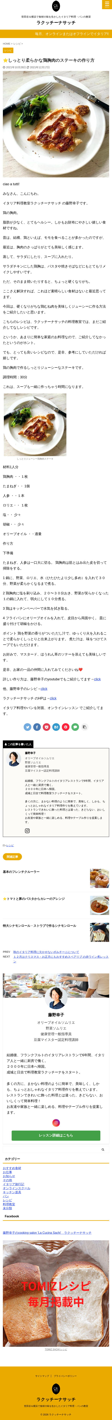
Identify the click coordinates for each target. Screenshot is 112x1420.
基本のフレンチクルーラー (21, 871)
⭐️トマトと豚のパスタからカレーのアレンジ (34, 898)
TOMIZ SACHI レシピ (56, 1349)
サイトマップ (42, 1376)
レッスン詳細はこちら (56, 1135)
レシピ (10, 845)
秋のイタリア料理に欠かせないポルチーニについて (46, 952)
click (97, 679)
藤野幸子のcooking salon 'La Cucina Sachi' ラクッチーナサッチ (47, 1232)
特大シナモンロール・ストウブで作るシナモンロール (39, 925)
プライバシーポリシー (65, 1376)
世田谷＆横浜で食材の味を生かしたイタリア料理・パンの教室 (56, 1406)
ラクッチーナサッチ (56, 22)
